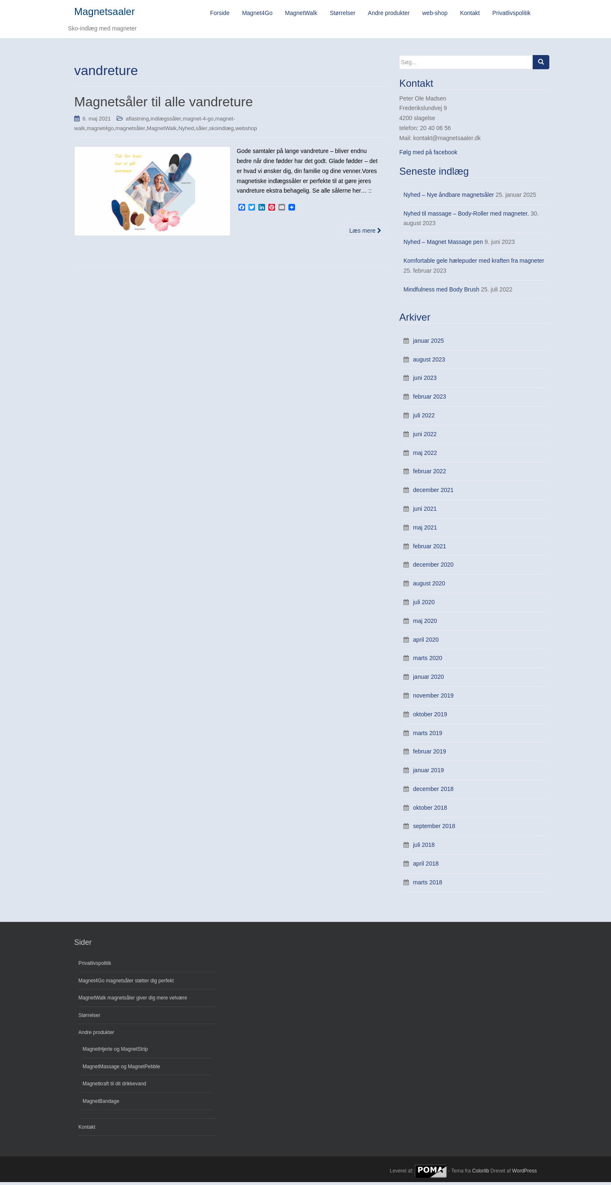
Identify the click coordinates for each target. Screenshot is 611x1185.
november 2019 (433, 698)
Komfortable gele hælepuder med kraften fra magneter (473, 263)
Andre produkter (96, 1035)
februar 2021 (429, 548)
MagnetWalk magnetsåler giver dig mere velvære (132, 1001)
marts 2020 (427, 661)
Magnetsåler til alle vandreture (163, 104)
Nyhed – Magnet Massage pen (443, 244)
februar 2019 (429, 754)
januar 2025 (428, 343)
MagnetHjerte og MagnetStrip (115, 1052)
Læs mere (365, 233)
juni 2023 (425, 380)
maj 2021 (425, 530)
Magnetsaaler (104, 12)
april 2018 (426, 866)
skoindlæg (221, 131)
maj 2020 (425, 623)
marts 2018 (427, 884)
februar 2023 (429, 399)
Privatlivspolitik (94, 966)
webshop (246, 131)
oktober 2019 (430, 716)
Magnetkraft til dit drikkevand (114, 1087)
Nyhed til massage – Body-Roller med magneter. (466, 216)
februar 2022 (429, 474)
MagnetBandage (101, 1104)
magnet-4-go (198, 121)
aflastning (137, 121)
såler (201, 131)
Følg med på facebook (428, 154)
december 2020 (433, 567)
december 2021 (433, 493)
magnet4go (100, 131)
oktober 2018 (430, 810)
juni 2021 (425, 511)
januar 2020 (428, 679)
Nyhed (186, 131)
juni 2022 (425, 436)
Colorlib (480, 1174)
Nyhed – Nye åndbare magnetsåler (448, 197)
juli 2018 (424, 847)
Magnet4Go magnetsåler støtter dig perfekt (126, 983)
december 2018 (433, 791)
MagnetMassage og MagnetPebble (121, 1069)
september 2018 (434, 829)
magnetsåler (130, 131)
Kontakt (86, 1130)
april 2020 (426, 642)
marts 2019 (427, 735)
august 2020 (429, 586)
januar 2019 (428, 773)
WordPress (524, 1174)
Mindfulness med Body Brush (441, 292)
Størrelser (89, 1018)
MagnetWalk (162, 131)
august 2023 (429, 362)
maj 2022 (425, 455)
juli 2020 (424, 604)
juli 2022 (424, 418)
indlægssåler (165, 121)
